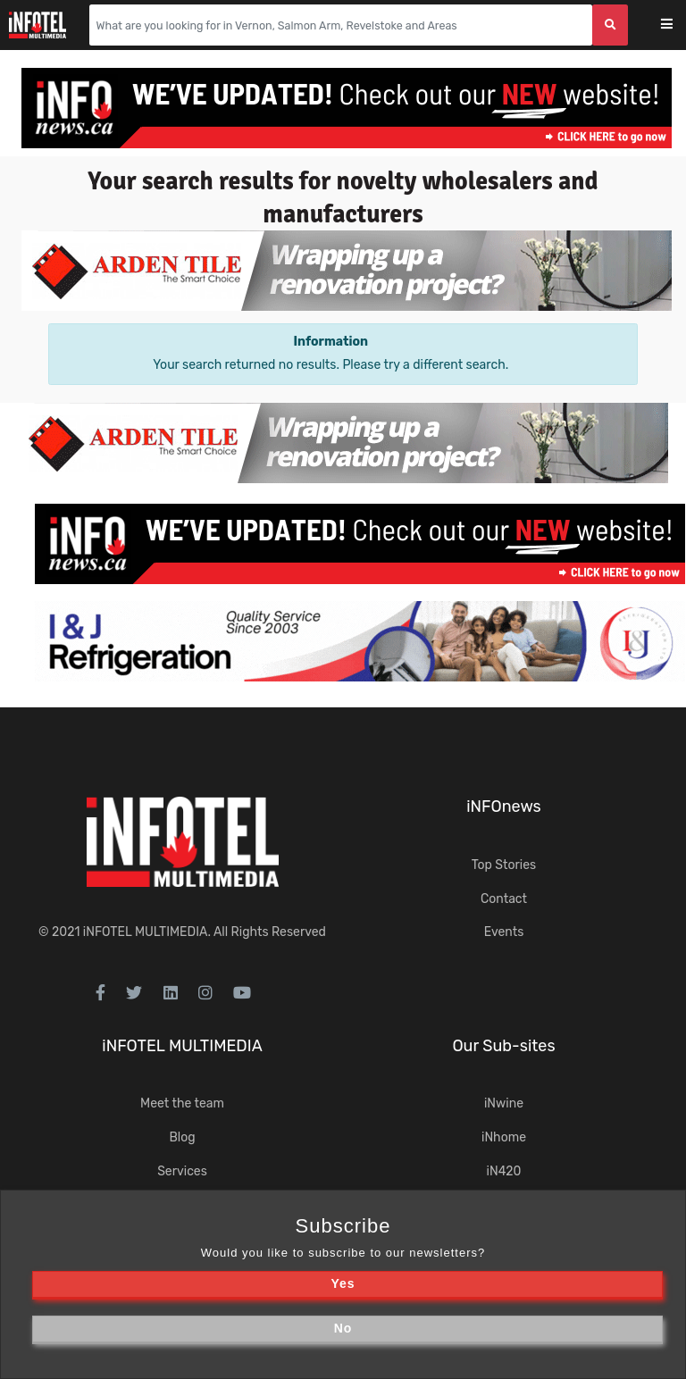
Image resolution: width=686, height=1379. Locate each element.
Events (504, 932)
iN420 (504, 1171)
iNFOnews (503, 806)
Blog (182, 1137)
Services (182, 1171)
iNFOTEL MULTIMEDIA (145, 932)
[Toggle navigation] (678, 25)
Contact (504, 899)
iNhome (503, 1137)
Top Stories (504, 865)
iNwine (503, 1103)
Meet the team (182, 1103)
